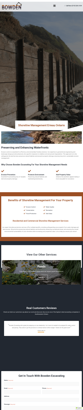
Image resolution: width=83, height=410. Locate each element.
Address (6, 396)
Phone (47, 388)
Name (8, 380)
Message (9, 404)
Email (8, 388)
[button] (4, 272)
